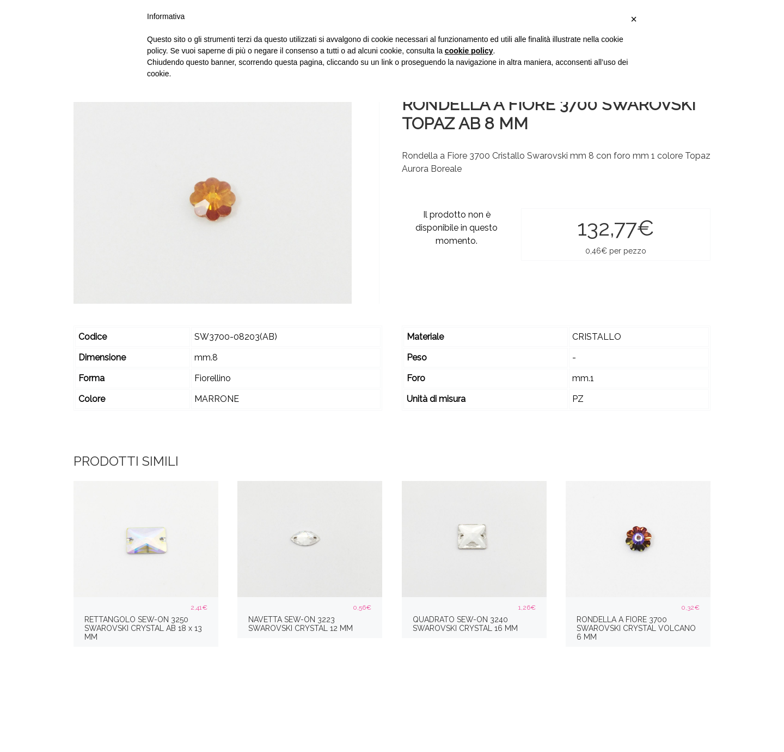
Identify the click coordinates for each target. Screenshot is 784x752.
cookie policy (469, 50)
